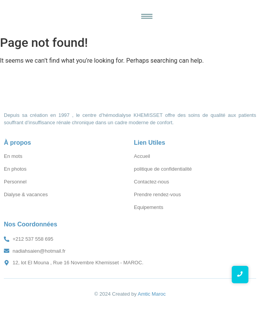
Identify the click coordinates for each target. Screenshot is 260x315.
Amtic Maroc (152, 294)
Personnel (15, 182)
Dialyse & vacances (26, 194)
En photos (15, 169)
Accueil (142, 156)
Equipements (148, 207)
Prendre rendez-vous (157, 194)
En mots (13, 156)
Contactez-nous (151, 182)
